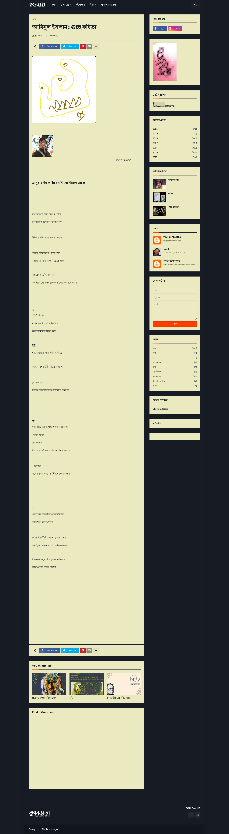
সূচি (71, 697)
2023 (175, 138)
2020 (175, 152)
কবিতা (171, 193)
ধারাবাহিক (175, 376)
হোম (34, 19)
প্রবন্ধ (175, 385)
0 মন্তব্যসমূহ (53, 35)
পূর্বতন (140, 795)
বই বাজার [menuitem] (80, 4)
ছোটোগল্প (175, 371)
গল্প (175, 357)
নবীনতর (33, 795)
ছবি (175, 367)
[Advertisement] (86, 618)
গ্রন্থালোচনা (175, 362)
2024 (175, 133)
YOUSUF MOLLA (172, 237)
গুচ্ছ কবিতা (173, 207)
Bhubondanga (50, 829)
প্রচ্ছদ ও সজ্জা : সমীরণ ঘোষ (44, 697)
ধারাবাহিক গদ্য (175, 381)
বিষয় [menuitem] (92, 4)
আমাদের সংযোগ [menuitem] (108, 4)
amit (166, 249)
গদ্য (175, 353)
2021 (175, 148)
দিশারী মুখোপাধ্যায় (171, 261)
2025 (175, 129)
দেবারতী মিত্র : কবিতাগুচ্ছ (118, 697)
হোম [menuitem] (54, 4)
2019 (175, 157)
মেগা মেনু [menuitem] (65, 4)
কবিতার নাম (173, 180)
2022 (175, 143)
